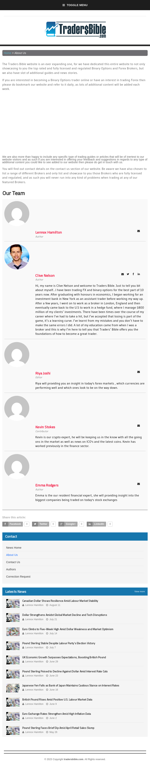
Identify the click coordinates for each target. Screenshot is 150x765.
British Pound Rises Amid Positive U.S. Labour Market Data (57, 699)
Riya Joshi (42, 373)
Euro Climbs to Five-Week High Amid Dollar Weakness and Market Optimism (67, 629)
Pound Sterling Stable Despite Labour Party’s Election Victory (58, 643)
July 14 (51, 633)
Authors (11, 569)
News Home (13, 547)
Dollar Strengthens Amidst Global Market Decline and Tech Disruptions (64, 615)
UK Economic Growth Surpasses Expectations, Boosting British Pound (64, 657)
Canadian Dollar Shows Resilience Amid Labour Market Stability (60, 601)
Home (7, 53)
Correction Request (18, 576)
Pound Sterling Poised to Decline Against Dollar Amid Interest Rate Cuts (65, 671)
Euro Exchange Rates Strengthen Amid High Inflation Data (56, 714)
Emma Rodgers (46, 485)
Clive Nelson (44, 275)
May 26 (51, 732)
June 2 (51, 718)
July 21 (51, 619)
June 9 (51, 704)
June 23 (52, 676)
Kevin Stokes (45, 427)
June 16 (52, 690)
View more (139, 591)
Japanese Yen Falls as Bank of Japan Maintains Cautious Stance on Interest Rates (70, 685)
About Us (12, 554)
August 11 (53, 605)
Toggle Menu (75, 5)
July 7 (51, 647)
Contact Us (13, 562)
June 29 (52, 661)
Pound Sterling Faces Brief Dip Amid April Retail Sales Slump (58, 728)
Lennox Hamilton (48, 232)
